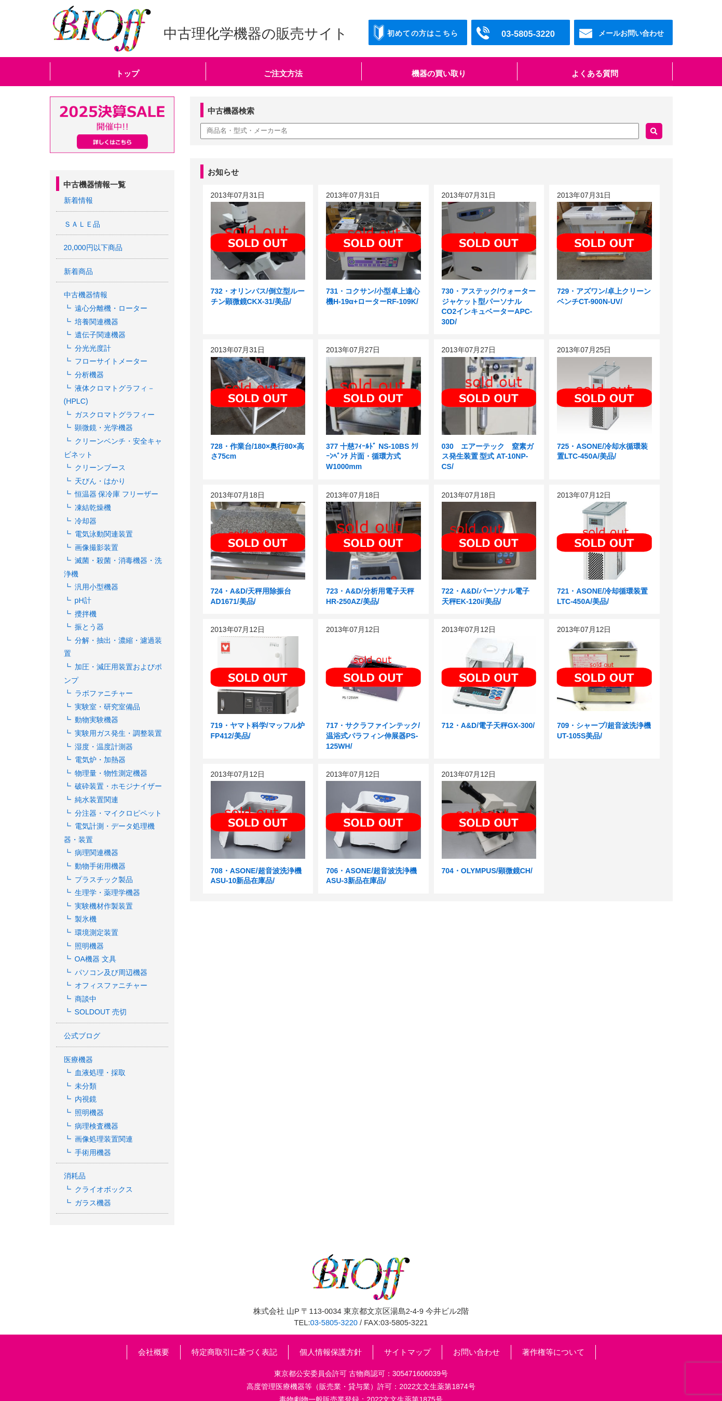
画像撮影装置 (96, 542)
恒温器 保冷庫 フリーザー (117, 490)
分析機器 (89, 372)
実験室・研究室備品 (107, 699)
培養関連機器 (96, 320)
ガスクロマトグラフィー (115, 411)
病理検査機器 (96, 1112)
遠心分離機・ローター (111, 307)
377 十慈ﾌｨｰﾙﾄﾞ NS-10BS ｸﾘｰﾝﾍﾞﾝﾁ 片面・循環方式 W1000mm (372, 456)
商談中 (86, 987)
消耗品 (75, 1162)
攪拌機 (86, 607)
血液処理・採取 (100, 1059)
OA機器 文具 (95, 947)
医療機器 (78, 1046)
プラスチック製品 (104, 869)
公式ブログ (82, 1023)
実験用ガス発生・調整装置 (118, 725)
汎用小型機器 (96, 582)
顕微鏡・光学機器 (104, 425)
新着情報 (78, 200)
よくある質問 (594, 73)
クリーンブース (100, 464)
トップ (127, 73)
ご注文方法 (283, 73)
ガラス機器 (93, 1188)
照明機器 (89, 934)
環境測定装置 (96, 921)
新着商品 (78, 271)
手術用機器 (93, 1138)
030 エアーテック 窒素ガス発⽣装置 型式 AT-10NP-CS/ (488, 456)
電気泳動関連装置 (104, 529)
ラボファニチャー (104, 686)
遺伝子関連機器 (100, 333)
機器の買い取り (439, 73)
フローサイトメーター (111, 359)
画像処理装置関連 (104, 1125)
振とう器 (89, 620)
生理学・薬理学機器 (107, 882)
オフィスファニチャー (111, 974)
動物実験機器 (96, 712)
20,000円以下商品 (93, 247)
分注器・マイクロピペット (118, 804)
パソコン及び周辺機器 (111, 960)
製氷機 (86, 908)
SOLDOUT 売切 (100, 1000)
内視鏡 (86, 1086)
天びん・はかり (100, 477)
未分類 (86, 1073)
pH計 (83, 594)
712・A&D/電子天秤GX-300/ (488, 725)
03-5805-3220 (334, 1307)
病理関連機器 (96, 843)
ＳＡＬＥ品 (82, 223)
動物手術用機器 (100, 856)
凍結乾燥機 (93, 503)
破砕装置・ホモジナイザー (118, 778)
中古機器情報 (85, 294)
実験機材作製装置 (104, 895)
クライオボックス (104, 1175)
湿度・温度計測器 (104, 738)
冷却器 (86, 516)
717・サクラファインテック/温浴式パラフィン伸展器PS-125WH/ (373, 735)
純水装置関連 (96, 791)
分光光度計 (93, 346)
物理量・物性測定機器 (111, 765)
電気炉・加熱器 (100, 751)
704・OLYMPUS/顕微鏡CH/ (487, 871)
